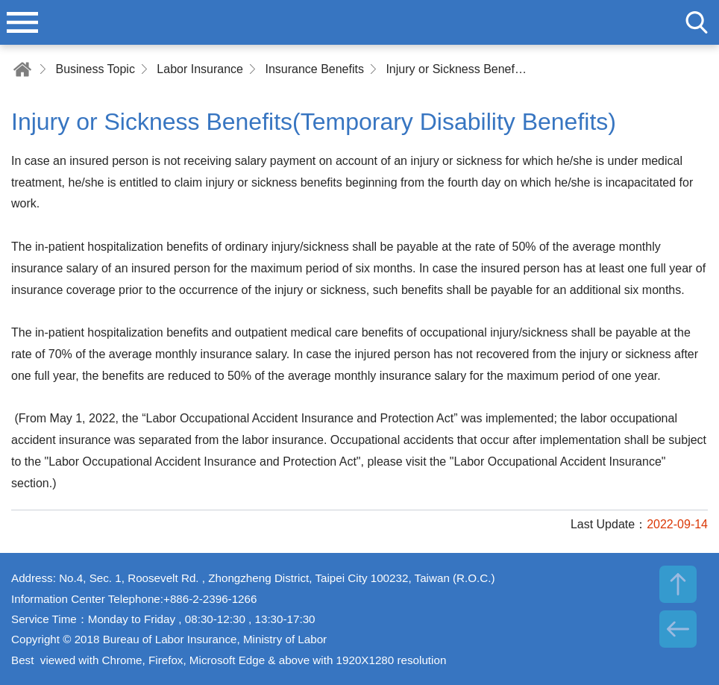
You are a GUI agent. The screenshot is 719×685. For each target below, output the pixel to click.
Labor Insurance (200, 69)
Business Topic (94, 69)
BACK (678, 629)
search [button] (696, 22)
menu (22, 22)
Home (22, 69)
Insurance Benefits (314, 69)
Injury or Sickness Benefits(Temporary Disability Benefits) (456, 69)
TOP (678, 584)
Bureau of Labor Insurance (359, 22)
